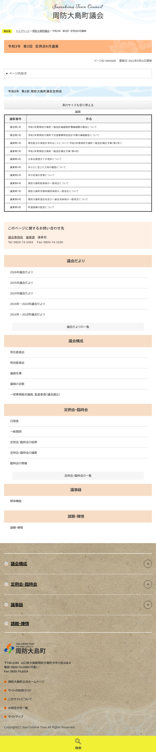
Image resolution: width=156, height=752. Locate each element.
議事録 (75, 490)
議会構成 (76, 341)
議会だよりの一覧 (78, 326)
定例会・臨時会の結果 (23, 442)
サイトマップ (15, 716)
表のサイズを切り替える (78, 105)
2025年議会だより (21, 282)
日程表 (14, 421)
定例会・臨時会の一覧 (78, 475)
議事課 (30, 237)
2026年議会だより (21, 272)
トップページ (23, 31)
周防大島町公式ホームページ (26, 681)
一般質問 (16, 431)
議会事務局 (15, 237)
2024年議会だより (21, 293)
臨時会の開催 (18, 463)
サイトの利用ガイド (19, 690)
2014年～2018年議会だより (27, 314)
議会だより (76, 261)
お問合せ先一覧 (18, 708)
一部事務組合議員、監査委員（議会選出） (35, 394)
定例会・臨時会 (76, 410)
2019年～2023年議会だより (27, 304)
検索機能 (16, 501)
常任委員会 (17, 352)
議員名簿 (16, 373)
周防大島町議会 (40, 31)
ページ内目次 (18, 73)
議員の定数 (17, 384)
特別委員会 (17, 362)
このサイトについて (20, 699)
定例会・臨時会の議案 (23, 452)
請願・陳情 (76, 516)
